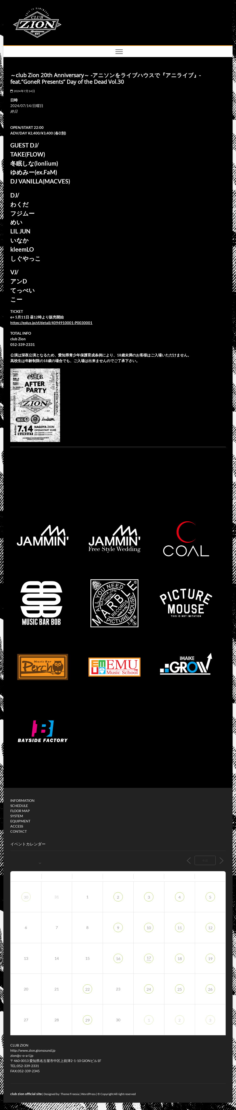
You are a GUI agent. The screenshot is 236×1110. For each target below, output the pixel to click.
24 (149, 989)
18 (179, 958)
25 (179, 989)
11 (179, 927)
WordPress (88, 1094)
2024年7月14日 (22, 91)
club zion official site (26, 1094)
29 (87, 1020)
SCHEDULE (19, 806)
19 (210, 958)
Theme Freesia (70, 1094)
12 (210, 927)
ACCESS (16, 826)
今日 (205, 860)
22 (87, 989)
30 (26, 897)
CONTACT (18, 831)
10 (149, 927)
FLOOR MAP (20, 811)
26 (210, 989)
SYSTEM (16, 816)
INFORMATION (22, 800)
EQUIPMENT (20, 821)
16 (118, 958)
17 (149, 957)
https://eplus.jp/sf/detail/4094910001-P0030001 (51, 322)
